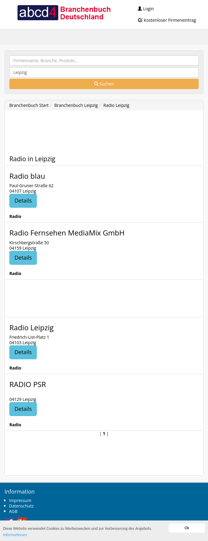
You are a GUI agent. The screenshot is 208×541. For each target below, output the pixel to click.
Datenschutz (21, 506)
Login (146, 8)
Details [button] (23, 200)
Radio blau (27, 176)
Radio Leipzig (117, 105)
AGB (13, 511)
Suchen (104, 84)
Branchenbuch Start (29, 105)
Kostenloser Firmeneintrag (167, 20)
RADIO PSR (27, 384)
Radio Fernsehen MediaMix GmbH (67, 233)
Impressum (20, 500)
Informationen (15, 534)
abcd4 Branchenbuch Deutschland (64, 12)
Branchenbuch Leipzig (76, 105)
